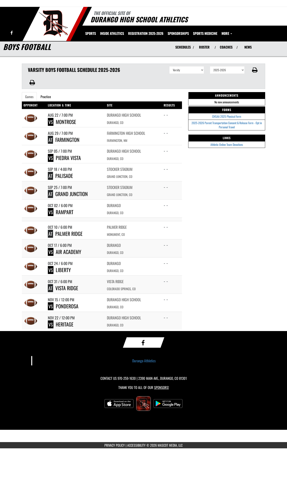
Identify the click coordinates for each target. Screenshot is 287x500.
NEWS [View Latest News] (248, 47)
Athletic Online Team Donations (226, 144)
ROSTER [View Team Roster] (204, 47)
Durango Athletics (144, 360)
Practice (46, 96)
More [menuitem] (226, 33)
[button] (255, 70)
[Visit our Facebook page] (11, 33)
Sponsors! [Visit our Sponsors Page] (161, 387)
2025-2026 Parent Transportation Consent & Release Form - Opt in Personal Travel (227, 125)
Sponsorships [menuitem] (178, 33)
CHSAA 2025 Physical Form (226, 116)
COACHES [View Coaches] (226, 47)
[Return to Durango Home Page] (53, 23)
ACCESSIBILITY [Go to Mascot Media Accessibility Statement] (136, 445)
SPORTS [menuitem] (90, 33)
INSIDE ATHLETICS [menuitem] (112, 33)
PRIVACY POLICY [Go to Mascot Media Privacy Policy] (114, 445)
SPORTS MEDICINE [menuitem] (205, 33)
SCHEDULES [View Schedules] (183, 47)
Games (29, 96)
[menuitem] (146, 33)
